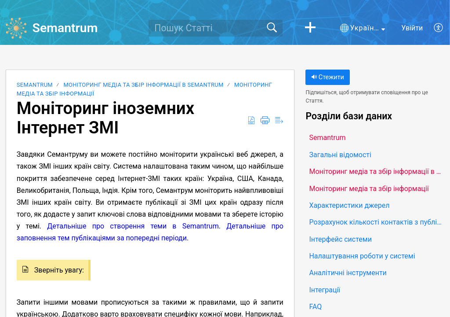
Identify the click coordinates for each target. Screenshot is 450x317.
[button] (310, 28)
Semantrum (35, 84)
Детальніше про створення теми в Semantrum (132, 226)
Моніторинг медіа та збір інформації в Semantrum (143, 84)
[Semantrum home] (16, 28)
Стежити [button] (327, 77)
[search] (216, 28)
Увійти (412, 28)
